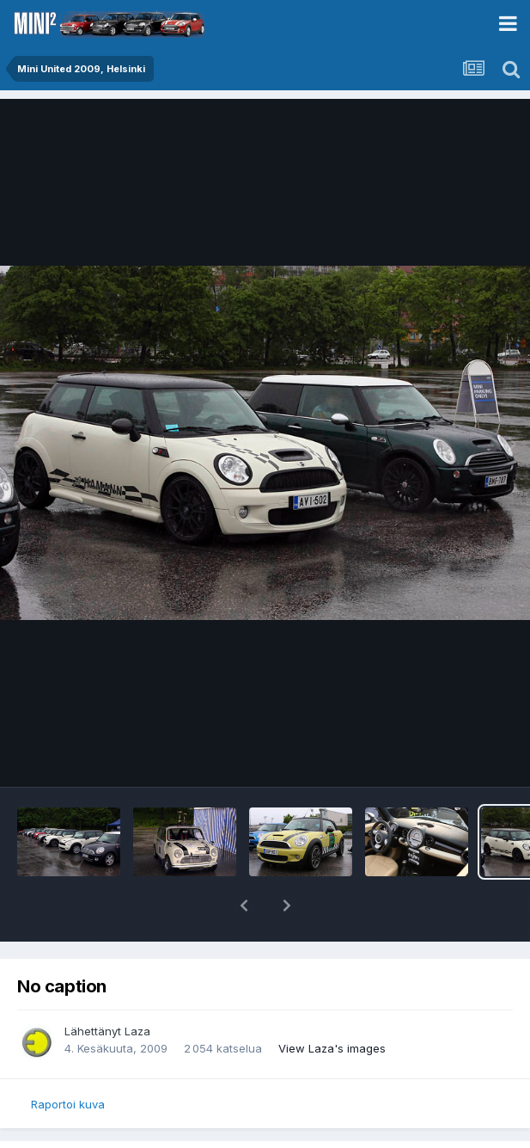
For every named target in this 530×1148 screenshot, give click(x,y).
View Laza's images (332, 1048)
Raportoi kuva (68, 1104)
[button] (244, 905)
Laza (137, 1031)
